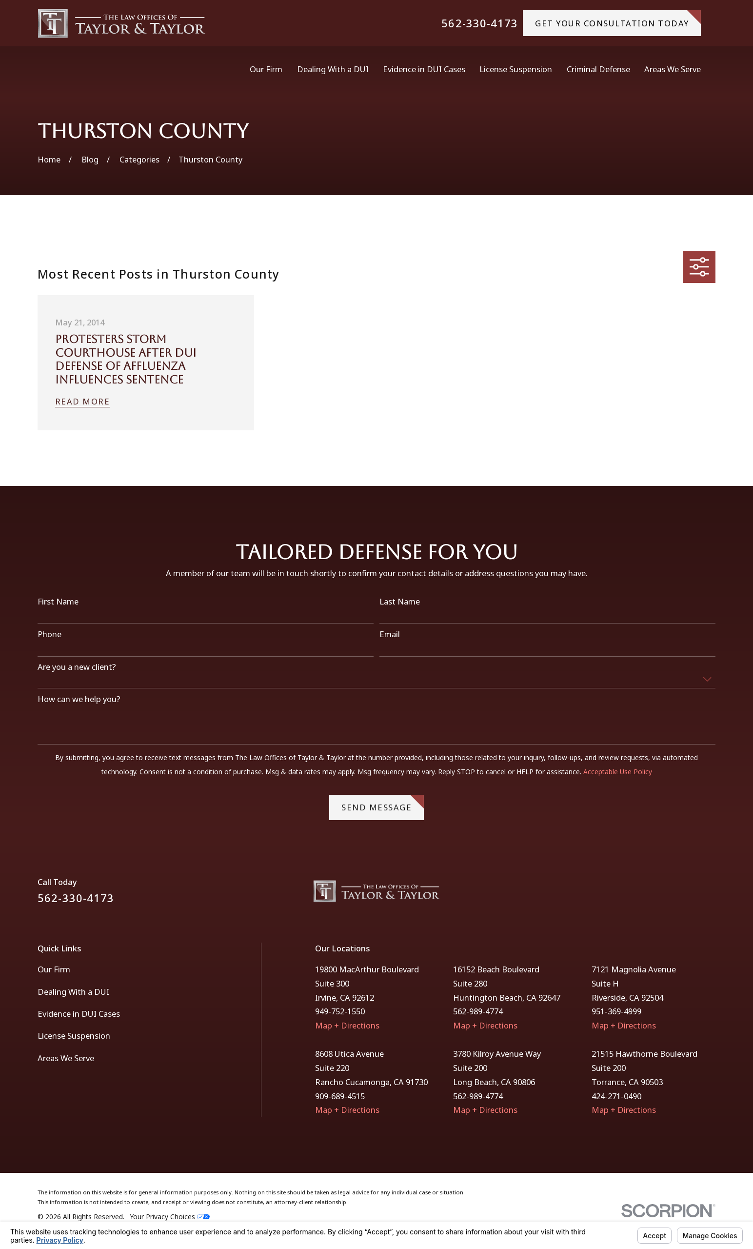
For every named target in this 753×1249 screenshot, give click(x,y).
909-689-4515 (340, 1096)
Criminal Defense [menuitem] (598, 69)
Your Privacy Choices (170, 1216)
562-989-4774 (478, 1011)
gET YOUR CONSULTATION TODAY (618, 19)
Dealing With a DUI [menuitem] (333, 69)
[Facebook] (684, 895)
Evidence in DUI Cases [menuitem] (424, 69)
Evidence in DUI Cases (79, 1013)
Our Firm (54, 969)
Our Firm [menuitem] (266, 69)
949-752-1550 (340, 1011)
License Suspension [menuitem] (515, 69)
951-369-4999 (616, 1011)
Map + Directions (347, 1025)
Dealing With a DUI (73, 991)
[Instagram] (709, 895)
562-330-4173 (479, 23)
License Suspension (74, 1035)
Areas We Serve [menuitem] (672, 69)
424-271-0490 (616, 1096)
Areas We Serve (66, 1058)
